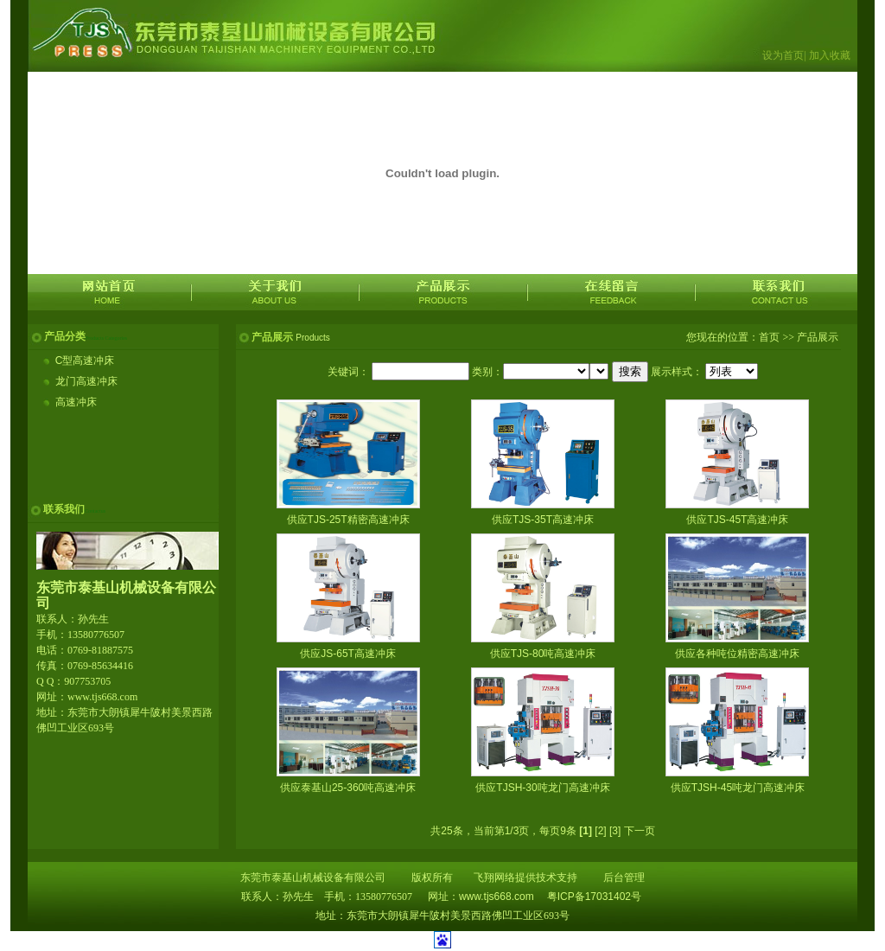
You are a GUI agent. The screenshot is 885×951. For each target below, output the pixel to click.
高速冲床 (76, 402)
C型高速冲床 (85, 360)
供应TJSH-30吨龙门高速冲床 (542, 788)
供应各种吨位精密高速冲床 (737, 654)
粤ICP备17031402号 (594, 896)
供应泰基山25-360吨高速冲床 (348, 788)
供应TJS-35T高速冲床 (543, 520)
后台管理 (624, 877)
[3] (615, 831)
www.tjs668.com (496, 896)
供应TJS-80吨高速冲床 (543, 654)
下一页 (639, 831)
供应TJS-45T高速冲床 (737, 520)
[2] (600, 831)
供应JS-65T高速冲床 (348, 654)
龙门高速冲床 (86, 381)
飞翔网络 (494, 877)
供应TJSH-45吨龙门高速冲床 (738, 788)
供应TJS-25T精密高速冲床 (348, 520)
